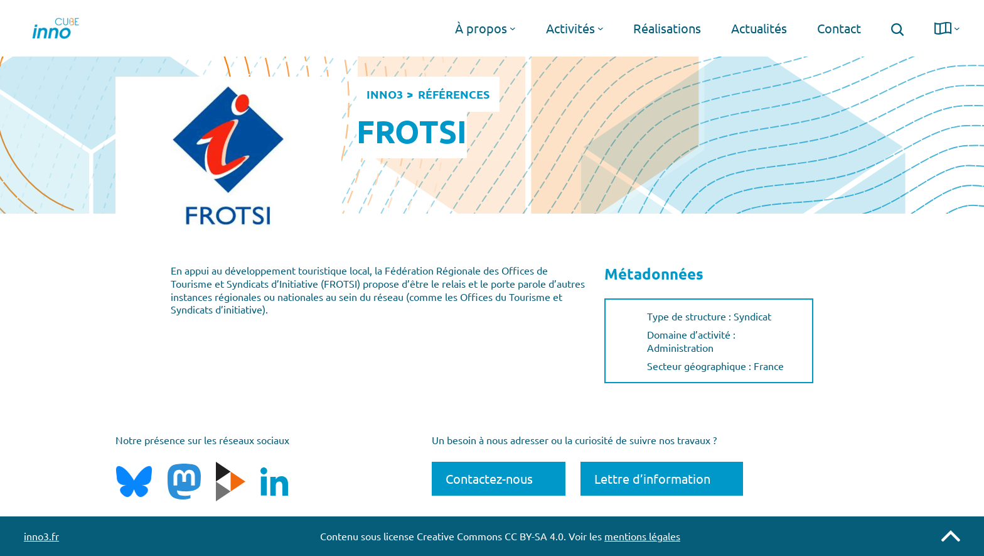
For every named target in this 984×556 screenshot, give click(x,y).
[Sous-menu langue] (957, 28)
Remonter (950, 536)
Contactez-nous (489, 478)
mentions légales (642, 536)
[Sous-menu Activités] (600, 28)
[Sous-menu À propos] (513, 28)
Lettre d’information (652, 478)
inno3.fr (41, 536)
